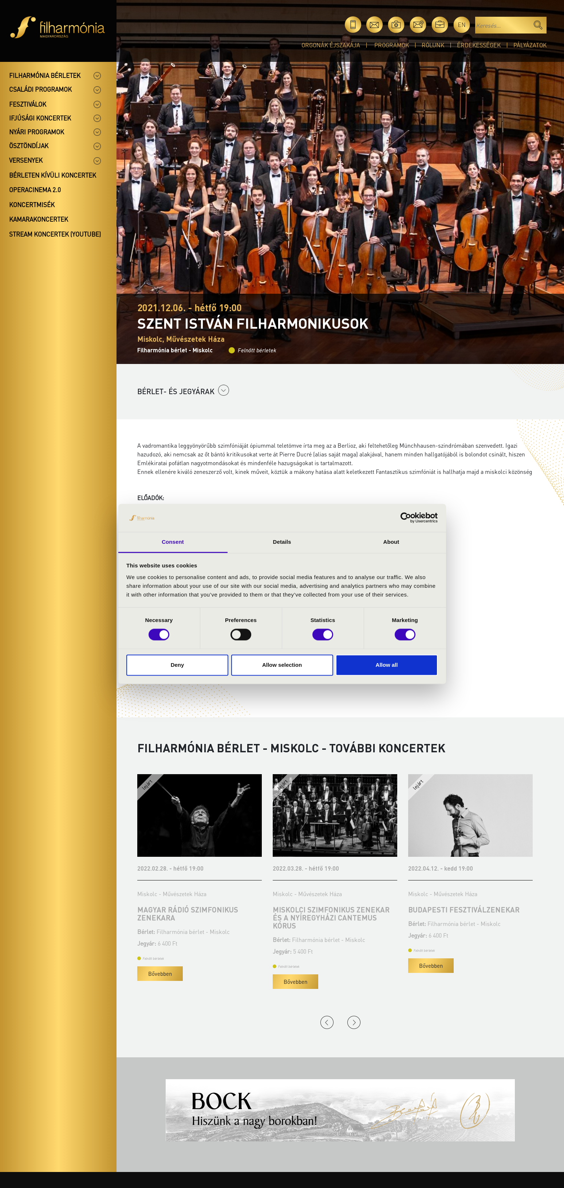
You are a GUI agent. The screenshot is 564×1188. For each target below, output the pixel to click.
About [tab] (391, 542)
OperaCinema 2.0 (35, 190)
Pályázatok (530, 45)
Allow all (387, 665)
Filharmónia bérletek (44, 75)
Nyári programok (36, 132)
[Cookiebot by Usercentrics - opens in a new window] (406, 517)
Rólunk (433, 45)
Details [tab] (282, 542)
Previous (327, 1022)
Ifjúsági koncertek (40, 118)
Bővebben (160, 973)
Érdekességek (479, 45)
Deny (177, 665)
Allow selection (282, 665)
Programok (391, 45)
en (462, 24)
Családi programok (40, 89)
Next (353, 1022)
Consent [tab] (173, 542)
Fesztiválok (27, 104)
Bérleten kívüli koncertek (52, 175)
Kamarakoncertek (38, 219)
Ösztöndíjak (28, 146)
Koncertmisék (32, 205)
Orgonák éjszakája (330, 45)
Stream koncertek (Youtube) (55, 234)
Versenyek (26, 160)
